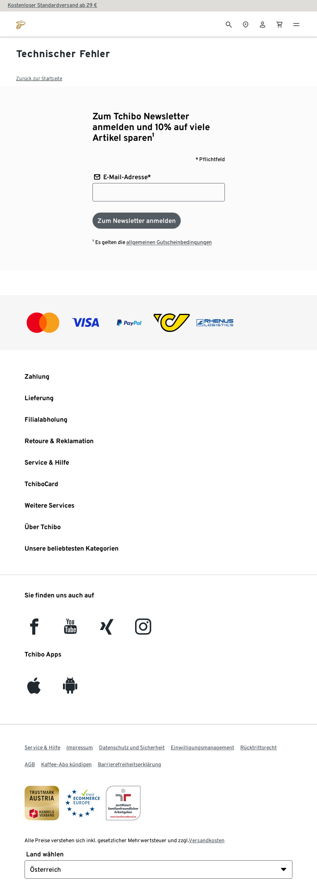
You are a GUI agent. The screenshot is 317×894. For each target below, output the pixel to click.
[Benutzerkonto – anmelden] (262, 24)
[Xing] (107, 630)
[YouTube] (70, 630)
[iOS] (34, 689)
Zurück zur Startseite (39, 78)
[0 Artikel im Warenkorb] (279, 24)
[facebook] (34, 630)
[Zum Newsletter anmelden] (136, 220)
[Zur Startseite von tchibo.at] (20, 24)
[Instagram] (143, 630)
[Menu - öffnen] (296, 24)
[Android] (70, 689)
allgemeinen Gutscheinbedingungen (169, 242)
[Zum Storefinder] (245, 24)
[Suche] (228, 24)
